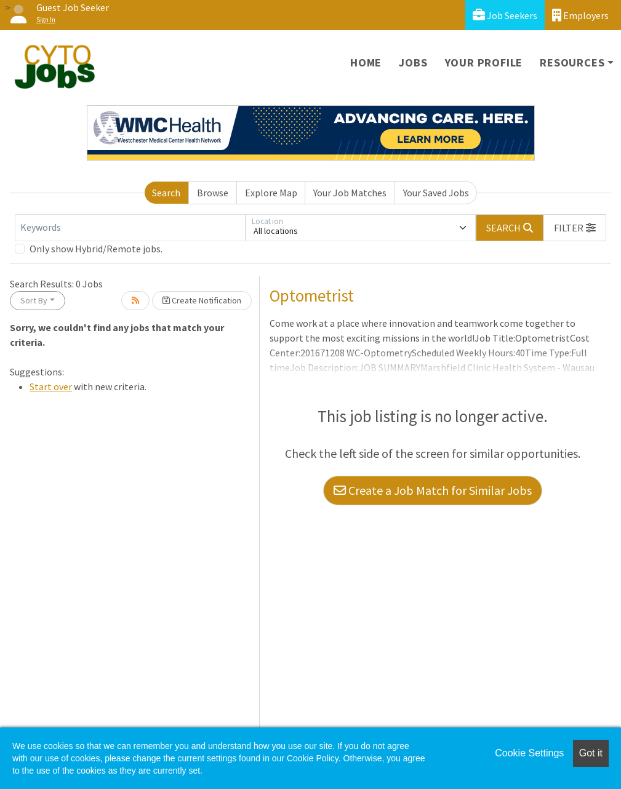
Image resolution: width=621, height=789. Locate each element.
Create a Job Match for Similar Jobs (433, 490)
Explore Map (271, 192)
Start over (51, 386)
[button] (574, 227)
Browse (212, 192)
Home (366, 62)
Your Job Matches (350, 192)
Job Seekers (505, 15)
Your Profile (484, 62)
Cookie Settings (529, 753)
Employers (580, 15)
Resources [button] (572, 62)
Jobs (413, 62)
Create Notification (201, 300)
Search (166, 192)
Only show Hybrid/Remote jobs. (96, 248)
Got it (591, 753)
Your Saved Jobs (436, 192)
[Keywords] (130, 227)
